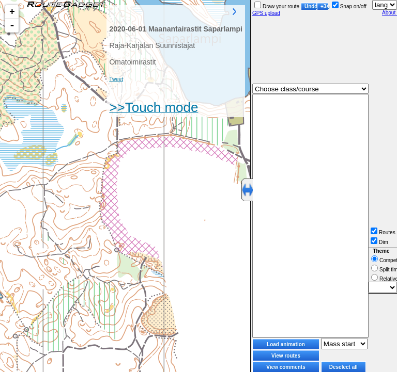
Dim (379, 242)
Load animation (286, 344)
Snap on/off (349, 6)
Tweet (116, 79)
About (389, 12)
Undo (310, 6)
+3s (324, 6)
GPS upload (266, 13)
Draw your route (276, 6)
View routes (285, 356)
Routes (383, 232)
